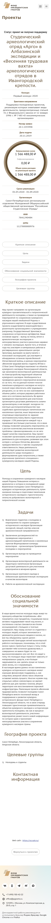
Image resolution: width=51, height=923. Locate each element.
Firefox (17, 917)
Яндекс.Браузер (31, 915)
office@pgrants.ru (12, 899)
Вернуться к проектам (25, 851)
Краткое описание (26, 244)
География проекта (25, 279)
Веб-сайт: (17, 840)
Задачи (25, 262)
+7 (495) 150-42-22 (12, 894)
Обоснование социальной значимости (25, 271)
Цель (25, 253)
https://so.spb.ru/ (30, 840)
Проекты (11, 17)
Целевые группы (25, 288)
